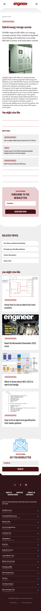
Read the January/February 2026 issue (15, 164)
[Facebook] (20, 485)
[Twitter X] (15, 485)
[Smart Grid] (20, 261)
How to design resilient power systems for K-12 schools (20, 140)
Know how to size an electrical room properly (19, 306)
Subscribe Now (20, 211)
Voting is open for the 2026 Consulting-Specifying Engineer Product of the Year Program (18, 152)
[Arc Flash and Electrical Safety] (20, 243)
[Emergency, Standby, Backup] (20, 249)
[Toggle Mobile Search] (36, 4)
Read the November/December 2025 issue (20, 345)
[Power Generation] (20, 255)
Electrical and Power (8, 21)
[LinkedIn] (26, 485)
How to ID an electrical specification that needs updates (19, 422)
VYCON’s (5, 77)
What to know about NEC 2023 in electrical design (18, 383)
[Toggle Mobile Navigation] (4, 4)
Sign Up (20, 469)
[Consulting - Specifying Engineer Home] (20, 4)
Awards (7, 148)
